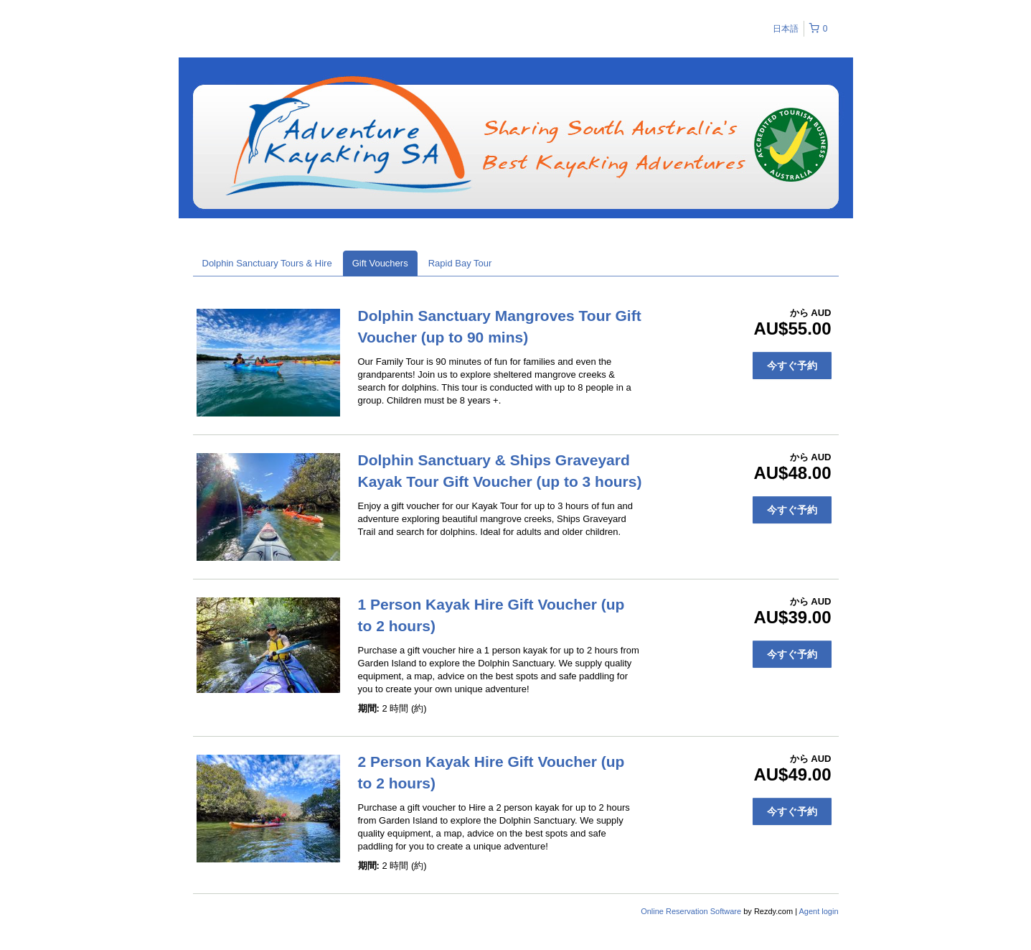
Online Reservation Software (691, 911)
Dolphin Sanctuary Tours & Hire (267, 263)
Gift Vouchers (380, 263)
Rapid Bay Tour (460, 263)
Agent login (818, 911)
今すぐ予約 (792, 365)
